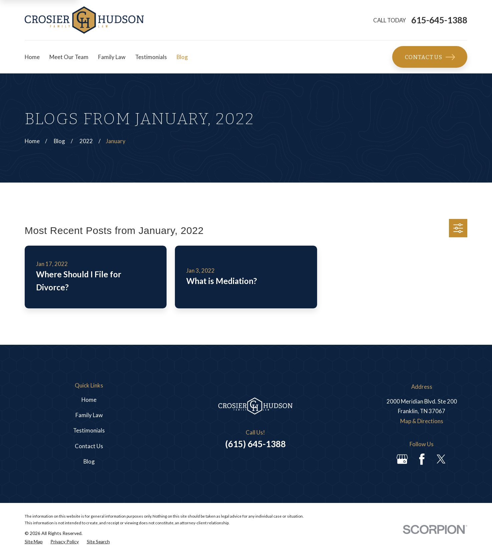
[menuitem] (34, 542)
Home (88, 399)
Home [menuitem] (32, 56)
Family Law (89, 415)
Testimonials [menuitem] (151, 56)
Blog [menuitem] (182, 56)
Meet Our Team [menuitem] (68, 56)
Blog (89, 461)
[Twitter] (441, 459)
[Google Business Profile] (402, 459)
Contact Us (430, 57)
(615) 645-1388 (255, 444)
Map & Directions (421, 421)
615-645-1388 (439, 20)
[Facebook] (422, 459)
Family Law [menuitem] (112, 56)
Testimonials (89, 430)
